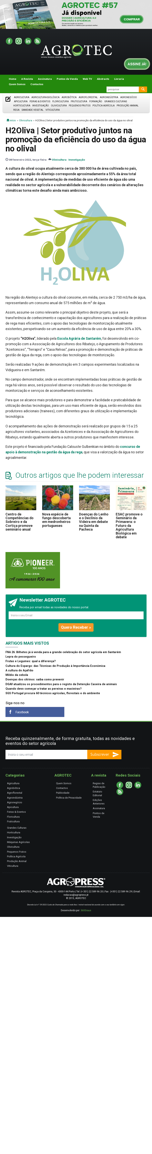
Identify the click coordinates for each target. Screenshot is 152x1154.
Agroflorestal (88, 97)
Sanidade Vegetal (32, 110)
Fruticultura (79, 101)
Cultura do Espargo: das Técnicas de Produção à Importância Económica (55, 666)
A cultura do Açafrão (19, 670)
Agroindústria (109, 97)
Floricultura (60, 101)
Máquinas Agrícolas (18, 842)
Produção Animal (127, 105)
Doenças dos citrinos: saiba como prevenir (34, 679)
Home (12, 78)
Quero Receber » (76, 627)
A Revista (27, 78)
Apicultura (20, 101)
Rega (16, 110)
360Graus (86, 910)
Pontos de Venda (67, 78)
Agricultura (21, 97)
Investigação (40, 105)
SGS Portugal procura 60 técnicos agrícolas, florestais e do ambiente (52, 693)
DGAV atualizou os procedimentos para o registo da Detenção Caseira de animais (61, 684)
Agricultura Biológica (45, 97)
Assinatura (45, 78)
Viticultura (53, 110)
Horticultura (21, 105)
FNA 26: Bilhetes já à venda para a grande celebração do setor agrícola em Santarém (63, 652)
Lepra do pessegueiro (20, 656)
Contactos (36, 84)
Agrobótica (69, 97)
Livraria (119, 78)
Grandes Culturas (115, 101)
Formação (95, 101)
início (11, 120)
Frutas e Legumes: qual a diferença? (30, 661)
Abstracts (103, 78)
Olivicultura (59, 105)
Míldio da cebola (16, 675)
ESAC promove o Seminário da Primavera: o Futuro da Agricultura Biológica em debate (129, 525)
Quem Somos (17, 84)
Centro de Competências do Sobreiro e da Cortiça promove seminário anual (19, 521)
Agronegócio (128, 97)
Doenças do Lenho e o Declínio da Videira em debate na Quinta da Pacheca (93, 521)
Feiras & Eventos (40, 101)
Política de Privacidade (69, 797)
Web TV (87, 78)
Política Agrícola (104, 105)
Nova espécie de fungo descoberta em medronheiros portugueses (56, 520)
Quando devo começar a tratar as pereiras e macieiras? (43, 688)
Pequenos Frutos (79, 105)
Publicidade (62, 792)
